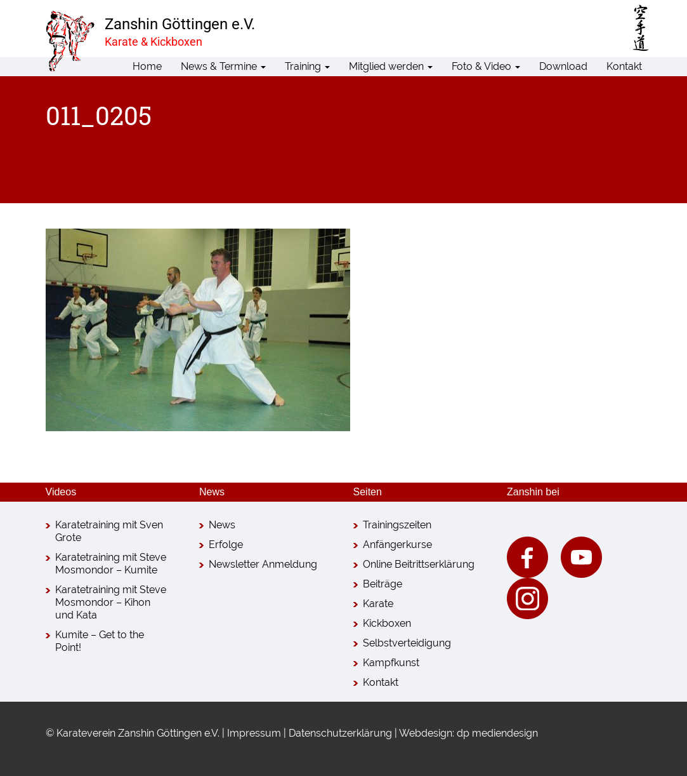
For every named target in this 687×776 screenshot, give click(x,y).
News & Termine (223, 66)
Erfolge (226, 545)
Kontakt (624, 66)
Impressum (254, 733)
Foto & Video (486, 66)
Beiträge (382, 584)
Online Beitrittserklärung (418, 564)
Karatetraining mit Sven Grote (109, 531)
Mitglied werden (391, 66)
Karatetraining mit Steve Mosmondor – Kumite (110, 563)
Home (147, 66)
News (222, 525)
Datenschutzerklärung (340, 733)
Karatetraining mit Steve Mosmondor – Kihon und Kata (110, 602)
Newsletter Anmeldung (263, 564)
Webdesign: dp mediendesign (468, 733)
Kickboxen (387, 623)
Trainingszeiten (397, 525)
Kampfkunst (391, 663)
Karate (378, 604)
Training (307, 66)
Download (563, 66)
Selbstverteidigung (407, 643)
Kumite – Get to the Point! (99, 641)
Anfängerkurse (397, 545)
